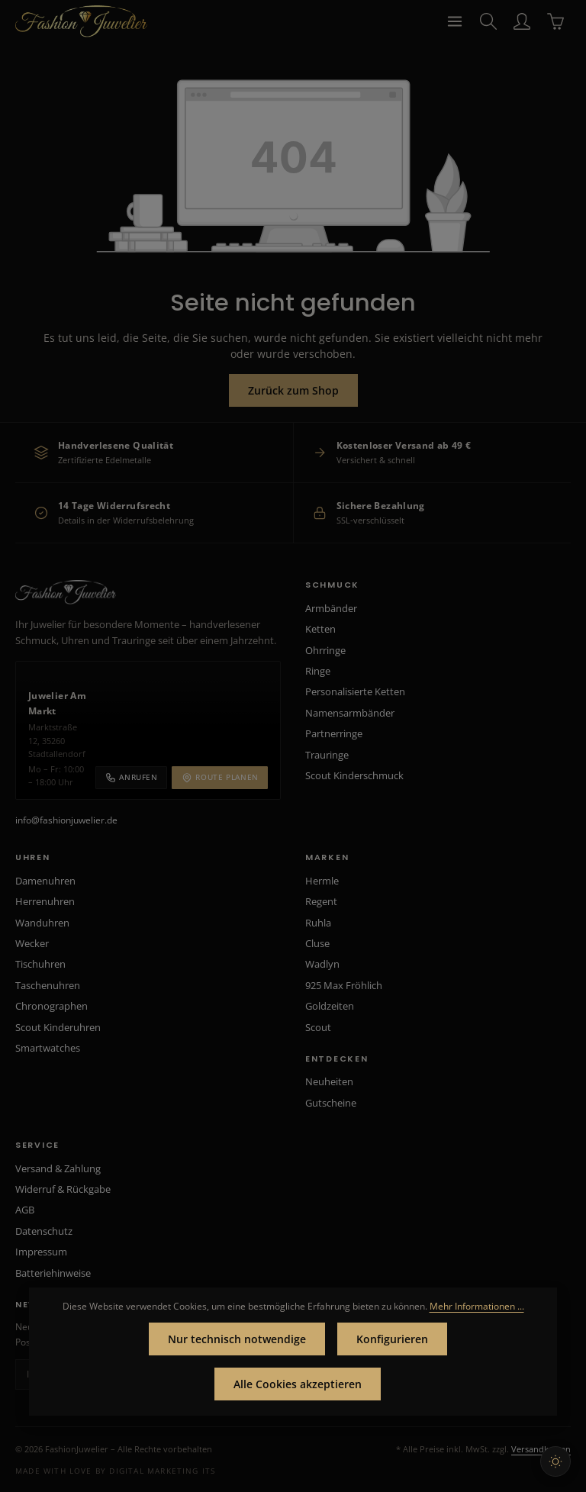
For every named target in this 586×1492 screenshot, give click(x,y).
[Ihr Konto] (522, 21)
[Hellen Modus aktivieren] (555, 1461)
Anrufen (131, 777)
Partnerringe (333, 733)
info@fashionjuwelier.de (66, 820)
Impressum (41, 1251)
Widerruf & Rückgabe (63, 1189)
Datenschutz (43, 1231)
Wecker (32, 943)
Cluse (317, 943)
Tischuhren (40, 964)
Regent (321, 901)
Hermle (322, 881)
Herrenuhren (45, 901)
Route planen (220, 777)
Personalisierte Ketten (355, 691)
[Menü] (455, 21)
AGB (24, 1209)
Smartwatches (47, 1048)
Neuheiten (329, 1081)
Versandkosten (541, 1449)
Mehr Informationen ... (477, 1306)
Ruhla (318, 923)
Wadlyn (322, 964)
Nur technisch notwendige (237, 1339)
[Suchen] (488, 21)
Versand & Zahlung (58, 1168)
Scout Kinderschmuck (354, 775)
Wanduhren (42, 923)
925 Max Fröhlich (343, 985)
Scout (318, 1027)
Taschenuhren (47, 985)
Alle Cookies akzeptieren (297, 1384)
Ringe (317, 671)
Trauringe (327, 755)
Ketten (320, 629)
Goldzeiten (329, 1006)
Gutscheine (330, 1103)
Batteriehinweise (53, 1273)
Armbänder (331, 608)
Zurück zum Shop (293, 390)
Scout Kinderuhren (58, 1027)
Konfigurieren (392, 1339)
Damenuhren (45, 881)
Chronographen (51, 1006)
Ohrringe (325, 650)
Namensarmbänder (349, 713)
